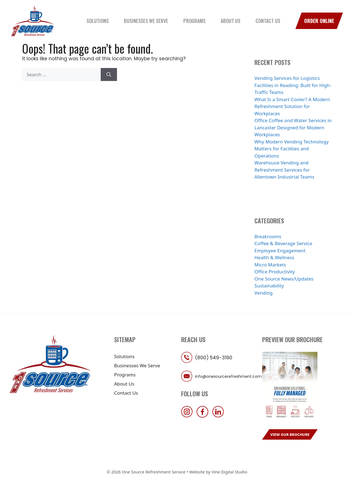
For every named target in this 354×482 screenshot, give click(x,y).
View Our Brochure (290, 434)
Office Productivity (274, 271)
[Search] (109, 74)
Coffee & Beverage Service (283, 243)
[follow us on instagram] (188, 416)
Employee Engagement (280, 250)
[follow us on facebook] (204, 416)
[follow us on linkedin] (219, 416)
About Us (230, 20)
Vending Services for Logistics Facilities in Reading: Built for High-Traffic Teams (292, 85)
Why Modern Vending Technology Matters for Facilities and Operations (291, 148)
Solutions (98, 20)
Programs (194, 20)
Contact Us (268, 20)
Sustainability (269, 285)
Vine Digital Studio (229, 472)
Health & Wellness (274, 257)
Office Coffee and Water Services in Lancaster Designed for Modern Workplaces (293, 127)
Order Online (319, 20)
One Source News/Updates (284, 279)
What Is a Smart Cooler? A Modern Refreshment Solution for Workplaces (292, 106)
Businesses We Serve (146, 20)
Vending (263, 293)
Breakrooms (267, 236)
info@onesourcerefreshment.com (228, 376)
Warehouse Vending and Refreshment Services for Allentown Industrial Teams (284, 169)
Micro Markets (270, 264)
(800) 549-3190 (213, 357)
